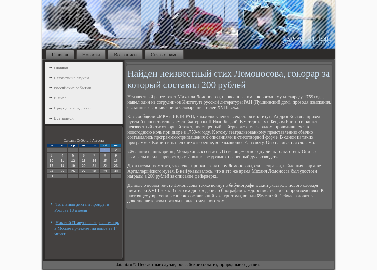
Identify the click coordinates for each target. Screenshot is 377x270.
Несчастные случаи (71, 77)
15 (105, 160)
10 (51, 160)
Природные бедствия (72, 108)
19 (73, 166)
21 (94, 166)
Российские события (72, 87)
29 (105, 171)
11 (62, 160)
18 (62, 166)
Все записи (125, 54)
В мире (60, 98)
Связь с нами (164, 54)
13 (83, 160)
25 (62, 171)
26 (73, 171)
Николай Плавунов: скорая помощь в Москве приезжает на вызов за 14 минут (86, 228)
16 (116, 160)
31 (51, 176)
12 (73, 160)
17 (51, 166)
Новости (91, 54)
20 (83, 166)
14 (94, 160)
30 (116, 171)
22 (105, 166)
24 (51, 171)
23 (116, 166)
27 (83, 171)
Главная (60, 54)
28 (94, 171)
